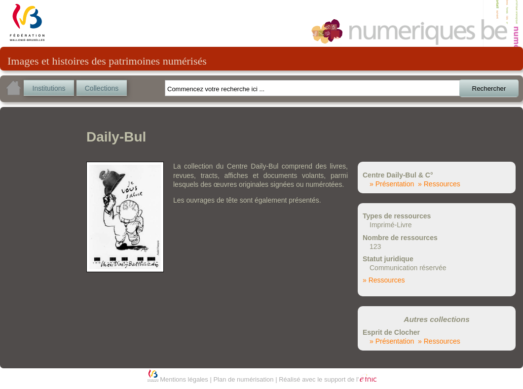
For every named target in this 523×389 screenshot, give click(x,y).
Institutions (49, 88)
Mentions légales (184, 379)
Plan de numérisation (243, 379)
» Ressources (439, 184)
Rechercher (489, 88)
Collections (101, 88)
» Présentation (392, 184)
